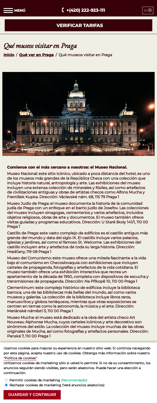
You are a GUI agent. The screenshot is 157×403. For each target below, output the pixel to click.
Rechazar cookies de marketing (57, 385)
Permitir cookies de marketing (48, 380)
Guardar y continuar (32, 394)
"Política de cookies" (20, 358)
